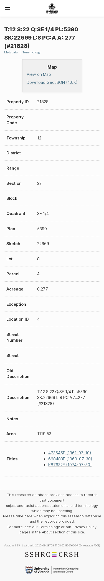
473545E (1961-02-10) (69, 452)
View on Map (39, 74)
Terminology (31, 52)
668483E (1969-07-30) (70, 458)
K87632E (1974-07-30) (70, 464)
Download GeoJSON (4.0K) (52, 82)
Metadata (11, 52)
